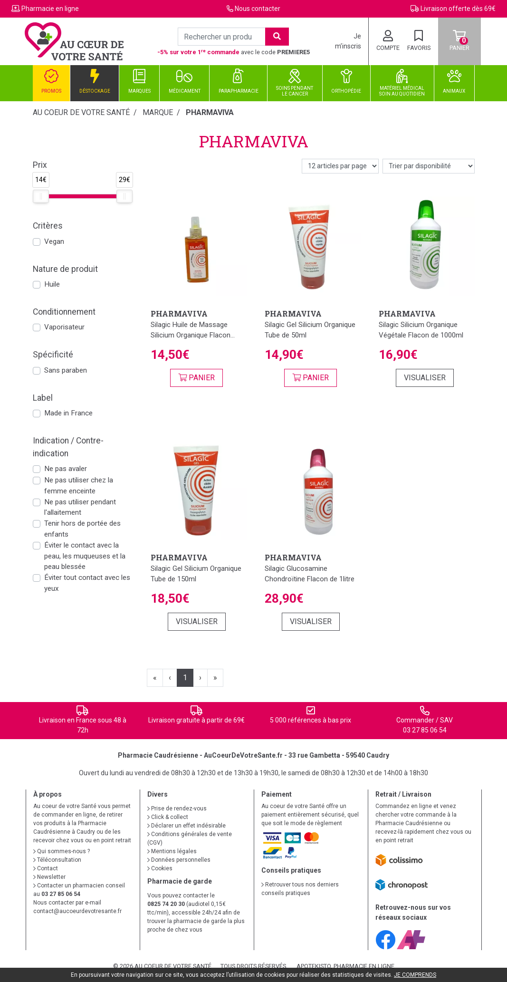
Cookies (159, 868)
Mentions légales (172, 851)
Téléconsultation (57, 860)
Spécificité (53, 354)
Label (43, 398)
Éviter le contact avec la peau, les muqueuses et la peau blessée (84, 556)
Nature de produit (65, 269)
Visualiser (425, 377)
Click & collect (167, 817)
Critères (48, 226)
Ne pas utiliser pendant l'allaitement (80, 507)
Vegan (54, 241)
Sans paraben (65, 370)
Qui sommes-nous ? (61, 851)
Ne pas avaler (65, 468)
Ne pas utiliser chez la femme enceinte (78, 485)
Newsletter (49, 877)
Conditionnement (64, 312)
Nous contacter (257, 8)
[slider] (41, 196)
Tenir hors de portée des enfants (82, 529)
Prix (40, 165)
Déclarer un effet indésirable (186, 825)
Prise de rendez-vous (177, 808)
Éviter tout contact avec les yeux (87, 583)
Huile (52, 284)
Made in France (68, 413)
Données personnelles (178, 860)
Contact (45, 868)
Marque (158, 112)
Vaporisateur (64, 327)
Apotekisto (345, 966)
